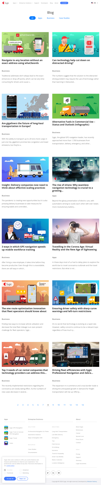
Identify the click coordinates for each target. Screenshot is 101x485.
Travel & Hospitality (58, 453)
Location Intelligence (58, 463)
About (56, 3)
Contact (78, 442)
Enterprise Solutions (25, 3)
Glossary (78, 460)
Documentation (32, 452)
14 (83, 405)
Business (50, 18)
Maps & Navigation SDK (35, 438)
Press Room (79, 439)
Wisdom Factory (92, 481)
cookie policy (10, 465)
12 (71, 405)
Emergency (55, 438)
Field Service (56, 444)
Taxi (53, 441)
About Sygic (79, 427)
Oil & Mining (55, 447)
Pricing (78, 454)
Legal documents (81, 463)
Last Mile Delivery (57, 434)
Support (36, 3)
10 (59, 405)
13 (77, 405)
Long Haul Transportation (59, 431)
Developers (44, 3)
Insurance (55, 450)
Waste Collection (57, 460)
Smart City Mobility (57, 456)
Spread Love (80, 436)
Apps (14, 3)
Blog (51, 3)
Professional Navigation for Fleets (38, 431)
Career (78, 433)
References (79, 430)
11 (65, 405)
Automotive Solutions (34, 434)
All (32, 18)
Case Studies (64, 18)
